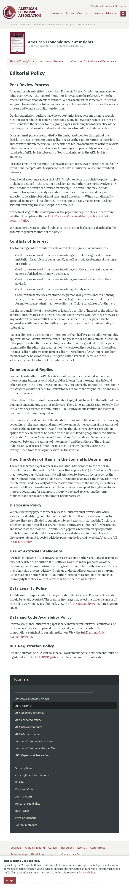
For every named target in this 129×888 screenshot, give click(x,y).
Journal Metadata (26, 825)
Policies (20, 782)
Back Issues (22, 811)
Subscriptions (23, 768)
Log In (122, 6)
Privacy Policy (87, 872)
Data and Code (24, 789)
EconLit (82, 847)
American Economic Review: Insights (53, 24)
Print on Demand (25, 818)
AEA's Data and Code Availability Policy (72, 216)
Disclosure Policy (20, 542)
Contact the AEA (70, 854)
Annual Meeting (77, 13)
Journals (56, 13)
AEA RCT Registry (46, 657)
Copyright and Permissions (32, 775)
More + (111, 13)
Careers (97, 13)
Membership (97, 6)
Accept (10, 880)
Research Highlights (27, 803)
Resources (67, 847)
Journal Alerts (23, 796)
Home (14, 24)
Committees (97, 847)
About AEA (111, 6)
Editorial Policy (86, 24)
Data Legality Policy (87, 604)
